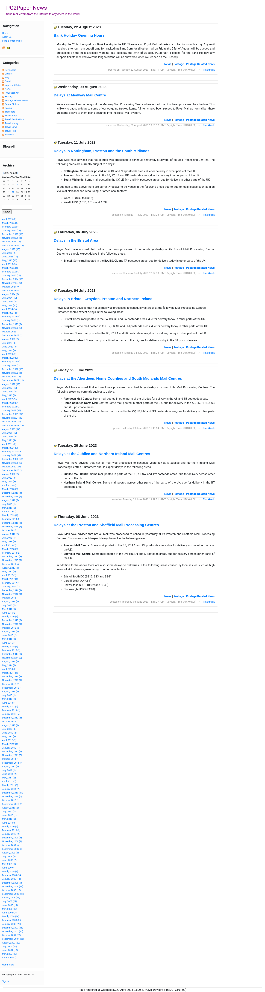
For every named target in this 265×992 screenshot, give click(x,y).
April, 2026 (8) (9, 219)
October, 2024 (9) (10, 286)
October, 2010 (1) (10, 800)
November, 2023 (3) (12, 328)
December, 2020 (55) (12, 459)
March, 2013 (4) (10, 706)
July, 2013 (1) (9, 695)
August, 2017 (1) (10, 568)
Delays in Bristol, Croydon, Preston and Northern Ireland (103, 299)
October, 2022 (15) (11, 376)
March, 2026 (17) (10, 223)
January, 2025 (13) (11, 275)
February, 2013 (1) (11, 710)
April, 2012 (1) (9, 740)
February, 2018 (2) (11, 552)
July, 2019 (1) (9, 504)
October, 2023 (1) (10, 331)
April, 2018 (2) (9, 545)
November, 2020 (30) (12, 463)
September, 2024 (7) (12, 290)
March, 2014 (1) (10, 672)
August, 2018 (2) (10, 534)
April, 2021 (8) (9, 444)
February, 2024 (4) (11, 316)
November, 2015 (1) (12, 624)
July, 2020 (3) (9, 477)
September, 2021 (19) (13, 425)
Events (8, 73)
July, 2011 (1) (9, 770)
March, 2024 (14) (10, 313)
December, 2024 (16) (12, 279)
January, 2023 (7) (11, 365)
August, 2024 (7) (10, 294)
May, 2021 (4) (9, 440)
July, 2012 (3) (9, 729)
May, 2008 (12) (9, 909)
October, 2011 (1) (10, 759)
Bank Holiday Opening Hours (79, 35)
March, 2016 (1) (10, 616)
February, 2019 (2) (11, 519)
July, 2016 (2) (9, 605)
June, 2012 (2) (9, 732)
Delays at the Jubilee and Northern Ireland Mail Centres (102, 454)
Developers (10, 70)
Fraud (8, 81)
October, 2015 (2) (10, 627)
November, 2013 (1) (12, 680)
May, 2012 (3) (9, 736)
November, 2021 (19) (12, 417)
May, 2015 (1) (9, 639)
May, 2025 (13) (9, 260)
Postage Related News (16, 100)
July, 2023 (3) (9, 343)
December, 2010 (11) (12, 792)
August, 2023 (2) (10, 339)
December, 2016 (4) (12, 590)
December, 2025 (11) (12, 234)
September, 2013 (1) (12, 687)
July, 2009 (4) (9, 856)
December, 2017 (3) (12, 556)
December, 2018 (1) (12, 523)
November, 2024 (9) (12, 283)
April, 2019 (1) (9, 511)
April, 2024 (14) (9, 309)
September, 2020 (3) (12, 470)
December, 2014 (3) (12, 654)
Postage (9, 96)
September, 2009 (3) (12, 849)
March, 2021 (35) (10, 448)
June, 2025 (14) (10, 256)
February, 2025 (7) (11, 271)
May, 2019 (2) (9, 508)
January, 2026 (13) (11, 230)
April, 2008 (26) (9, 912)
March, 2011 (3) (10, 785)
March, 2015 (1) (10, 646)
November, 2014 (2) (12, 657)
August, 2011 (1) (10, 766)
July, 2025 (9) (9, 253)
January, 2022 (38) (11, 410)
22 (13, 192)
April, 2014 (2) (9, 669)
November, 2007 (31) (12, 931)
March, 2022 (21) (10, 403)
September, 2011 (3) (12, 762)
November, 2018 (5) (12, 526)
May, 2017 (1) (9, 571)
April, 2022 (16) (9, 399)
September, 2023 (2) (12, 335)
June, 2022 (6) (9, 391)
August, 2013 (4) (10, 691)
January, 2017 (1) (11, 586)
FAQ (7, 77)
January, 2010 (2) (11, 834)
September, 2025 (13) (13, 245)
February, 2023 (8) (11, 361)
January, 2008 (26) (11, 924)
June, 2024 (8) (9, 301)
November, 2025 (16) (12, 238)
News (8, 89)
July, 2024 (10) (9, 298)
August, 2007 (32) (11, 942)
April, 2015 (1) (9, 643)
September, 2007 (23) (13, 939)
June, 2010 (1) (9, 815)
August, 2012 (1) (10, 725)
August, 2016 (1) (10, 601)
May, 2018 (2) (9, 541)
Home (5, 33)
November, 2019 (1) (12, 496)
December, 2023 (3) (12, 324)
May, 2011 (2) (9, 777)
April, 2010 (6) (9, 822)
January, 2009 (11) (11, 879)
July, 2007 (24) (9, 946)
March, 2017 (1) (10, 579)
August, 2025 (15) (11, 249)
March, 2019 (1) (10, 515)
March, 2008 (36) (10, 916)
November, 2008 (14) (12, 886)
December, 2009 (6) (12, 837)
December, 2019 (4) (12, 492)
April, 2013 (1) (9, 702)
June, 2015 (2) (9, 635)
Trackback (209, 69)
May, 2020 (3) (9, 481)
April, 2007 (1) (9, 957)
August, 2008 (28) (11, 897)
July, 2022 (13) (9, 388)
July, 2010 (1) (9, 811)
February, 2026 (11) (12, 226)
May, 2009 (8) (9, 864)
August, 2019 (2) (10, 500)
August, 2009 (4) (10, 852)
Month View (8, 964)
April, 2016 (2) (9, 612)
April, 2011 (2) (9, 781)
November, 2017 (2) (12, 560)
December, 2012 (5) (12, 717)
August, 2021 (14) (11, 429)
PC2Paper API (12, 92)
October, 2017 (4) (10, 564)
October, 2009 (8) (10, 845)
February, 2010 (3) (11, 830)
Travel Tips (10, 131)
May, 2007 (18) (9, 954)
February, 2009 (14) (12, 875)
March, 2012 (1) (10, 744)
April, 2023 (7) (9, 354)
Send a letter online (12, 40)
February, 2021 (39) (12, 451)
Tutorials (9, 134)
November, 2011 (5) (12, 755)
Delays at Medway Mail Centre (80, 95)
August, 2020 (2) (10, 474)
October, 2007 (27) (11, 935)
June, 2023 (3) (9, 346)
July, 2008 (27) (9, 901)
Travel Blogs (11, 115)
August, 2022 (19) (11, 384)
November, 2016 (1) (12, 594)
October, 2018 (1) (10, 530)
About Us (6, 37)
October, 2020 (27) (11, 466)
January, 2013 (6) (11, 714)
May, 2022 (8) (9, 395)
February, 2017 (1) (11, 583)
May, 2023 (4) (9, 350)
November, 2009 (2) (12, 841)
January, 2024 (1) (11, 320)
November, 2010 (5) (12, 796)
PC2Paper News (26, 7)
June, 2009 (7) (9, 860)
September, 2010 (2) (12, 804)
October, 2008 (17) (11, 890)
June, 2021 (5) (9, 436)
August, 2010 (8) (10, 807)
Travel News (11, 127)
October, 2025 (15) (11, 241)
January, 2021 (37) (11, 455)
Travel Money (11, 123)
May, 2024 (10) (9, 305)
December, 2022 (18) (12, 369)
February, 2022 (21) (12, 406)
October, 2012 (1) (10, 721)
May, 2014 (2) (9, 665)
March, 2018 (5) (10, 549)
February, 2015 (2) (11, 650)
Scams (8, 108)
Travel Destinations (14, 119)
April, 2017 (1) (9, 575)
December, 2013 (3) (12, 676)
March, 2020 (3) (10, 489)
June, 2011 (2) (9, 774)
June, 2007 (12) (10, 950)
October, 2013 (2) (10, 684)
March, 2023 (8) (10, 357)
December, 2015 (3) (12, 620)
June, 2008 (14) (10, 905)
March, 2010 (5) (10, 826)
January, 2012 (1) (11, 747)
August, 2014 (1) (10, 661)
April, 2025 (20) (9, 264)
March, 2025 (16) (10, 268)
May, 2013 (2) (9, 699)
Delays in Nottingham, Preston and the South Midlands (101, 151)
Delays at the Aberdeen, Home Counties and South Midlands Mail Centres (118, 378)
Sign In (5, 981)
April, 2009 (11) (9, 867)
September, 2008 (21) (13, 894)
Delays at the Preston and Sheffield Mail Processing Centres (106, 525)
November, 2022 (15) (12, 373)
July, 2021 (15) (9, 433)
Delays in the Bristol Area (76, 240)
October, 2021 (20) (11, 421)
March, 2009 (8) (10, 871)
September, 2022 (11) (13, 380)
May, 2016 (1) (9, 609)
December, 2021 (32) (12, 414)
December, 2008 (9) (12, 882)
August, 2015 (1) (10, 631)
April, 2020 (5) (9, 485)
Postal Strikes (12, 104)
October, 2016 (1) (10, 597)
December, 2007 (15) (12, 927)
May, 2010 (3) (9, 819)
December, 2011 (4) (12, 751)
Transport (10, 111)
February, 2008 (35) (12, 920)
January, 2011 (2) (11, 789)
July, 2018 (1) (9, 537)
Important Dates (13, 85)
